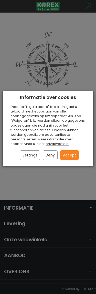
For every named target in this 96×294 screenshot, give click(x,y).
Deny (50, 155)
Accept (69, 155)
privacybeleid (57, 144)
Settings (30, 155)
